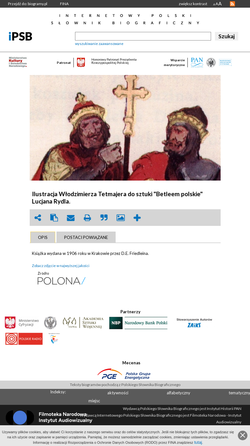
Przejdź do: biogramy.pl (27, 3)
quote (104, 218)
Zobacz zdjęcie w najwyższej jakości (60, 266)
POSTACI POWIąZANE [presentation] (86, 237)
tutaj (198, 442)
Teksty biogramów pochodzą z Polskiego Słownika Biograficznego (125, 384)
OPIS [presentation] (43, 237)
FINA (64, 3)
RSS (232, 3)
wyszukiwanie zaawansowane (99, 43)
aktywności (117, 392)
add (137, 218)
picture (121, 218)
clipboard (54, 218)
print (87, 218)
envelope (71, 218)
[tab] (42, 237)
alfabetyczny (178, 392)
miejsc (94, 400)
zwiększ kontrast (193, 3)
